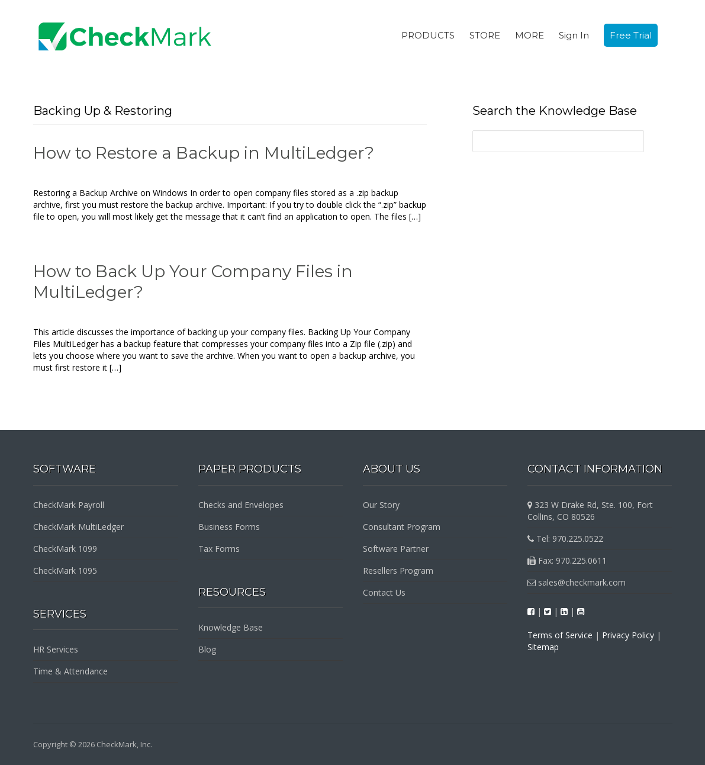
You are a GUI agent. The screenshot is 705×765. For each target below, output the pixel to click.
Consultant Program (401, 526)
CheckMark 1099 (65, 548)
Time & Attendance (70, 671)
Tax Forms (219, 548)
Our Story (381, 504)
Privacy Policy (628, 635)
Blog (207, 649)
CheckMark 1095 (65, 570)
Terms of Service (560, 635)
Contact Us (384, 592)
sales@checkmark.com (576, 582)
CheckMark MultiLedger (78, 526)
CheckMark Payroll (68, 504)
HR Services (55, 649)
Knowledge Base (230, 627)
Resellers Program (398, 570)
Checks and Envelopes (241, 504)
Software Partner (396, 548)
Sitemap (543, 646)
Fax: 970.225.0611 (567, 560)
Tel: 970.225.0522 (565, 538)
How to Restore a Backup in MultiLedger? (203, 153)
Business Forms (229, 526)
